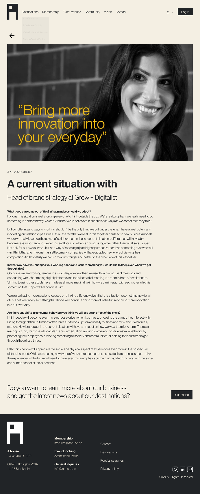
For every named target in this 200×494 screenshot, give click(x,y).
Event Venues (72, 12)
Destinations (30, 12)
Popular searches (112, 460)
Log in (185, 12)
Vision (108, 12)
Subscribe (182, 395)
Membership (50, 12)
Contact (121, 12)
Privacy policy (109, 469)
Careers (105, 444)
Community (92, 12)
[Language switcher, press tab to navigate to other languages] (170, 12)
